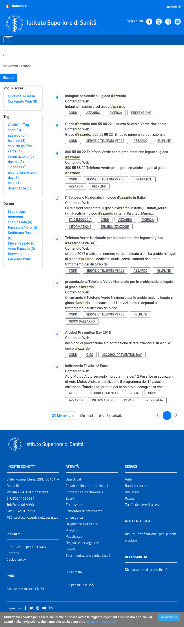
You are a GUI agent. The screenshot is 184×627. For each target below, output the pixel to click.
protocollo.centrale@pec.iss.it (36, 517)
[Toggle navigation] (8, 39)
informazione (21, 156)
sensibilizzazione (114, 226)
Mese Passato (21, 243)
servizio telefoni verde (105, 141)
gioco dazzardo (82, 321)
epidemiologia (80, 219)
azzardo (17, 135)
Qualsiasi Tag (18, 125)
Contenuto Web (22, 101)
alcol (14, 183)
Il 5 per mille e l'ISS (80, 584)
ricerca (16, 162)
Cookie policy (16, 559)
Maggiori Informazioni (101, 621)
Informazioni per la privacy (26, 546)
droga (134, 393)
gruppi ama (153, 400)
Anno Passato (21, 249)
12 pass (17, 167)
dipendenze (19, 188)
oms (89, 354)
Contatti (13, 553)
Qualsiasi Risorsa (21, 96)
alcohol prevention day (122, 354)
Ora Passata (20, 222)
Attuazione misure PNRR (25, 588)
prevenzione (141, 113)
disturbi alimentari (103, 393)
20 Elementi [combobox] (64, 415)
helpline (16, 141)
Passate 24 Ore (22, 227)
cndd (14, 130)
